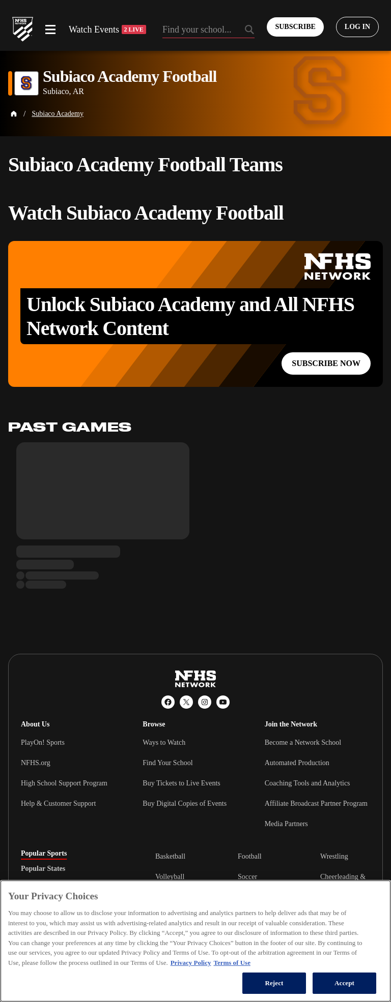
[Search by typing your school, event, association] (208, 30)
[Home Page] (13, 114)
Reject (274, 983)
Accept (344, 983)
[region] (195, 941)
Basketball (170, 856)
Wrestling (334, 856)
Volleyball (169, 876)
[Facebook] (168, 702)
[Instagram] (204, 702)
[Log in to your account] (357, 27)
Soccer (247, 876)
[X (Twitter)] (186, 702)
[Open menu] (50, 29)
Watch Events (107, 29)
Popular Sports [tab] (44, 853)
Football (250, 856)
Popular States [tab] (43, 868)
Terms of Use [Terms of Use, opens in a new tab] (231, 962)
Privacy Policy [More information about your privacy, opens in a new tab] (191, 962)
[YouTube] (223, 702)
